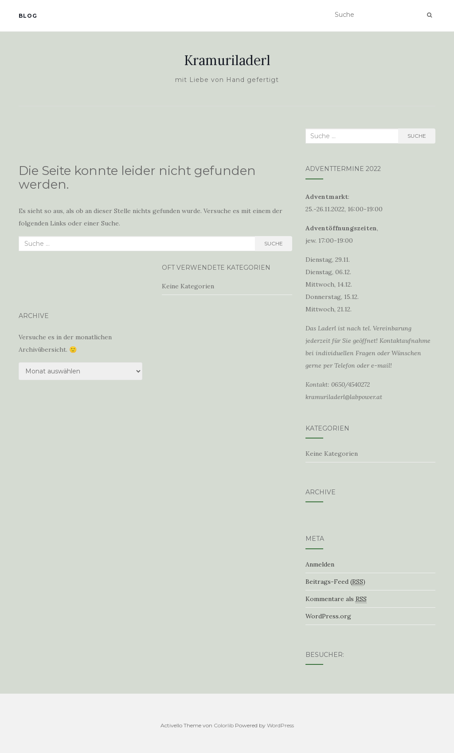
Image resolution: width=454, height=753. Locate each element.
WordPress (280, 725)
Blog (28, 15)
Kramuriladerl (227, 60)
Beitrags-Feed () (335, 582)
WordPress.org (328, 616)
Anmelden (319, 564)
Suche (273, 243)
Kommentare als (336, 599)
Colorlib (224, 725)
